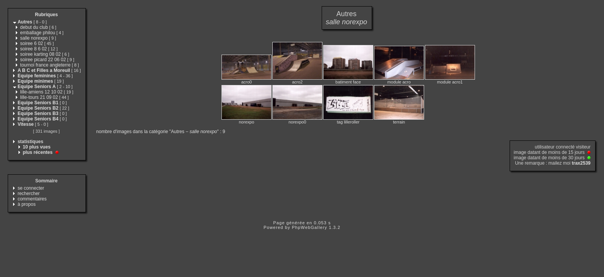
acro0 (246, 82)
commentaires (32, 199)
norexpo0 (297, 122)
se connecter (31, 188)
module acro (399, 82)
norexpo (246, 122)
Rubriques (46, 14)
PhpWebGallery (309, 227)
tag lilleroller (348, 122)
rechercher (29, 193)
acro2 (297, 82)
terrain (399, 122)
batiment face (348, 82)
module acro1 (450, 82)
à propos (27, 204)
